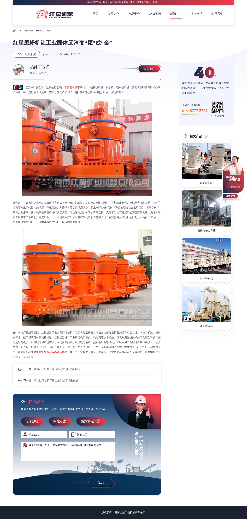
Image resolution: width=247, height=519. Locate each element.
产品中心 (134, 13)
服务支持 (196, 13)
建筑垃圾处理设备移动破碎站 (50, 352)
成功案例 (155, 13)
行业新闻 (40, 30)
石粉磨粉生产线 (206, 230)
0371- (195, 110)
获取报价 (149, 68)
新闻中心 (176, 13)
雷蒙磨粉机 (70, 87)
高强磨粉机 (206, 278)
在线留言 (230, 196)
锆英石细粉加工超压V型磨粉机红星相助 (57, 369)
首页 (95, 13)
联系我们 (217, 13)
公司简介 (113, 13)
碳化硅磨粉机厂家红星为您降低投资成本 (57, 380)
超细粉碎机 (206, 326)
